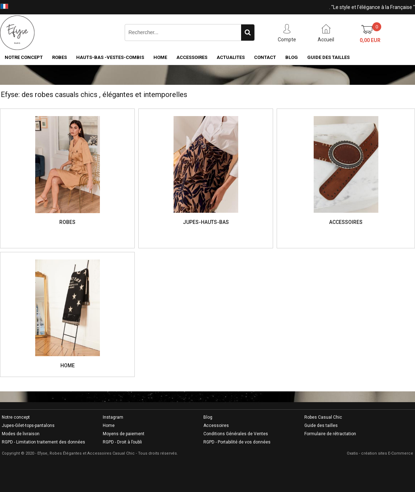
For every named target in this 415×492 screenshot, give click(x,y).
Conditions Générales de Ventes (235, 433)
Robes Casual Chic (323, 417)
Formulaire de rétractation (330, 433)
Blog (207, 417)
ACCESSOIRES (191, 57)
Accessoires (216, 425)
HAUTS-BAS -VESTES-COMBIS (110, 57)
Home (109, 425)
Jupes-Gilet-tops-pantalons (28, 425)
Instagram (113, 417)
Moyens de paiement (123, 433)
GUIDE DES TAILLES (328, 57)
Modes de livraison (21, 433)
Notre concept (16, 417)
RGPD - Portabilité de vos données (237, 442)
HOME (160, 57)
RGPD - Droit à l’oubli (122, 442)
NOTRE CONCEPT (24, 57)
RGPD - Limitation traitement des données (43, 442)
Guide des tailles (321, 425)
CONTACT (265, 57)
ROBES (59, 57)
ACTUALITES (231, 57)
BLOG (291, 57)
